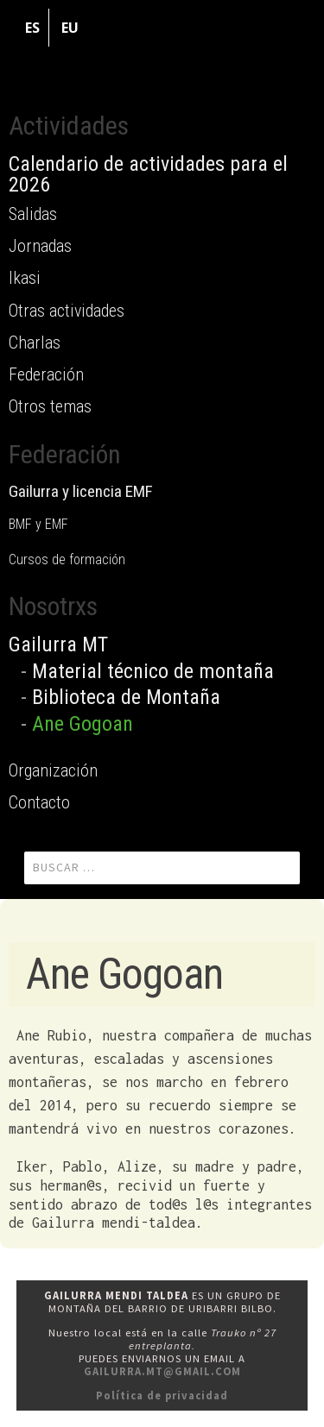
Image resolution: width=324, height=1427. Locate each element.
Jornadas (40, 246)
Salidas (33, 214)
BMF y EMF (38, 524)
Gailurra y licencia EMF (81, 491)
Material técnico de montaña (153, 671)
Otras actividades (66, 310)
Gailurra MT (58, 644)
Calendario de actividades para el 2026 (148, 174)
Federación (46, 374)
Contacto (39, 802)
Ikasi (25, 277)
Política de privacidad (162, 1395)
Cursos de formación (67, 559)
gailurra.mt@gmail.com (162, 1371)
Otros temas (50, 406)
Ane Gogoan (82, 724)
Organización (53, 770)
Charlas (34, 342)
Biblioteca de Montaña (126, 697)
